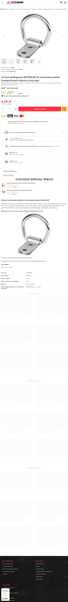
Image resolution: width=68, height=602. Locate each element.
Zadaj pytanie (8, 175)
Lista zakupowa (40, 569)
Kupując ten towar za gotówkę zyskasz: (19, 140)
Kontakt (5, 574)
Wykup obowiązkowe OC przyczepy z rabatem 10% (28, 122)
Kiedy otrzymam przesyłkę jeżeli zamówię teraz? (23, 132)
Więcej (39, 287)
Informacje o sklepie (8, 587)
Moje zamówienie (8, 561)
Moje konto (39, 561)
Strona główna (10, 9)
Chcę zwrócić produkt (9, 571)
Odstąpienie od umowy (9, 600)
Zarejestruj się (40, 563)
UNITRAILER (11, 92)
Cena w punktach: (14, 138)
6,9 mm (21, 69)
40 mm (12, 67)
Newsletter (39, 579)
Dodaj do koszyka (40, 109)
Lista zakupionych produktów (44, 571)
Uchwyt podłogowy (8, 267)
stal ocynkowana (11, 71)
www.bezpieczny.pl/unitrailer (16, 123)
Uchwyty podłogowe (48, 9)
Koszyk (38, 566)
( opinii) (20, 93)
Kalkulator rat (36, 154)
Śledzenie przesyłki (8, 566)
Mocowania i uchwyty (37, 9)
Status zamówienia (7, 563)
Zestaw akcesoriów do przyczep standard (19, 190)
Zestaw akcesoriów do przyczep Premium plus (21, 183)
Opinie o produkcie (10, 171)
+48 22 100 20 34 (55, 146)
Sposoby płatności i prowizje (10, 592)
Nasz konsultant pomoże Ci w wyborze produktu (35, 146)
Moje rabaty (39, 576)
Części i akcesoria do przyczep (23, 9)
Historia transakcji (41, 574)
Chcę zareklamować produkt (10, 569)
